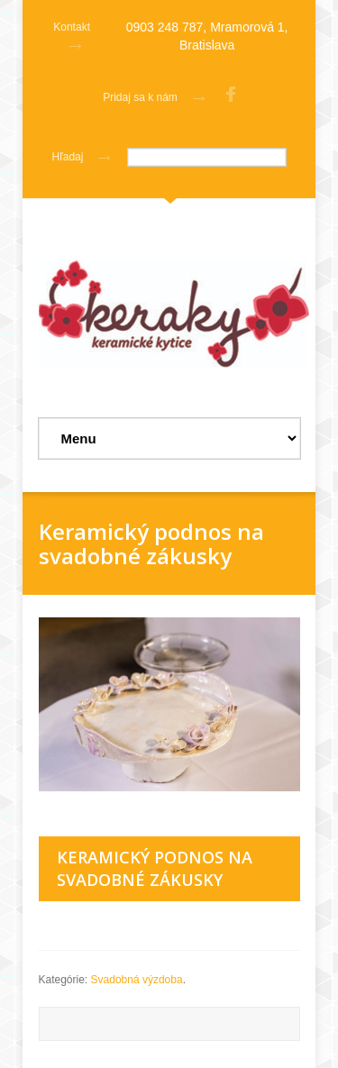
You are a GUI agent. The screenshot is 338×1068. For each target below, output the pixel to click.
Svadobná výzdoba (137, 979)
